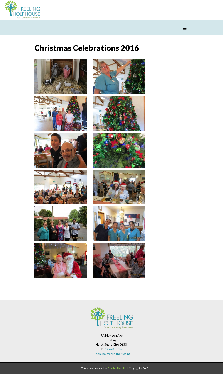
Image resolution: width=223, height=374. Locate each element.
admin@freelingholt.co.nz (113, 353)
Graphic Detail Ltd (118, 368)
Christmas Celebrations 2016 (86, 48)
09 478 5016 (113, 349)
